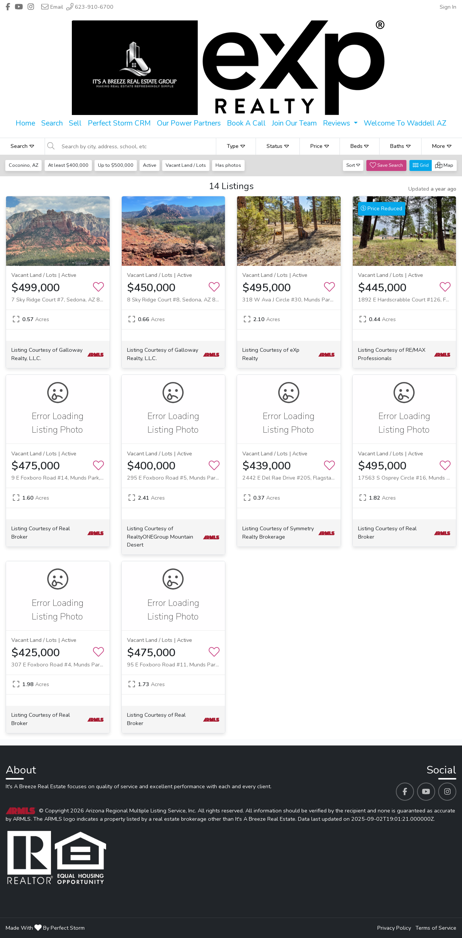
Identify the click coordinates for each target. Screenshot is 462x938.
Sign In (448, 7)
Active (150, 165)
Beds (359, 146)
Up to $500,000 (116, 165)
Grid (421, 165)
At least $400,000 (68, 165)
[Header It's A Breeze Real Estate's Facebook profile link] (8, 7)
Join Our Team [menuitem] (294, 123)
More (441, 146)
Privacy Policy (394, 928)
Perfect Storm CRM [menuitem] (119, 123)
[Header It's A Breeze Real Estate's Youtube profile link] (19, 7)
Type (236, 146)
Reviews (337, 123)
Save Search (386, 165)
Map (444, 165)
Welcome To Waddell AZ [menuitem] (405, 123)
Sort (353, 165)
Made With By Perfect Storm (45, 928)
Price (319, 146)
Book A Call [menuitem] (246, 123)
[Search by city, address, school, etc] (136, 146)
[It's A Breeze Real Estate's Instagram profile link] (447, 792)
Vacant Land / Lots (187, 165)
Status (278, 146)
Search (22, 146)
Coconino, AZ (24, 165)
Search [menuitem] (52, 123)
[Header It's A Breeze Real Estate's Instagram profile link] (31, 7)
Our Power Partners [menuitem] (189, 123)
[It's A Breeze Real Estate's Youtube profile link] (426, 792)
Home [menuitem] (25, 123)
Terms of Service (435, 928)
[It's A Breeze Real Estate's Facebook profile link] (405, 792)
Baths (400, 146)
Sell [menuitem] (75, 123)
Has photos (230, 165)
